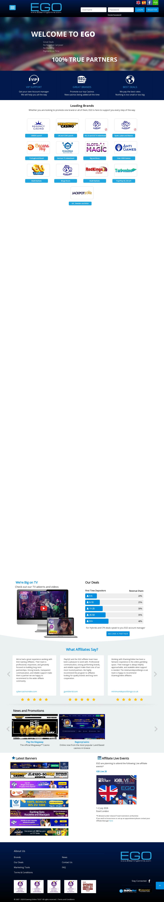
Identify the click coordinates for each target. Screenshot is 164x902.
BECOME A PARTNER (118, 633)
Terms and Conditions (66, 899)
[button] (14, 678)
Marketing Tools (22, 867)
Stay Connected (142, 881)
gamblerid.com (71, 691)
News (64, 857)
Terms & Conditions (23, 872)
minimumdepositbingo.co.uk (124, 691)
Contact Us (67, 862)
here (111, 821)
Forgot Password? (114, 15)
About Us (19, 851)
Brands (17, 857)
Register (152, 9)
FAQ (64, 867)
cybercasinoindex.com (26, 691)
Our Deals (18, 862)
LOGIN (140, 9)
